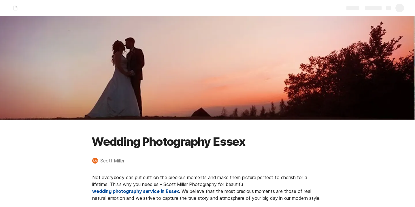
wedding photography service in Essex (135, 191)
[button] (111, 161)
